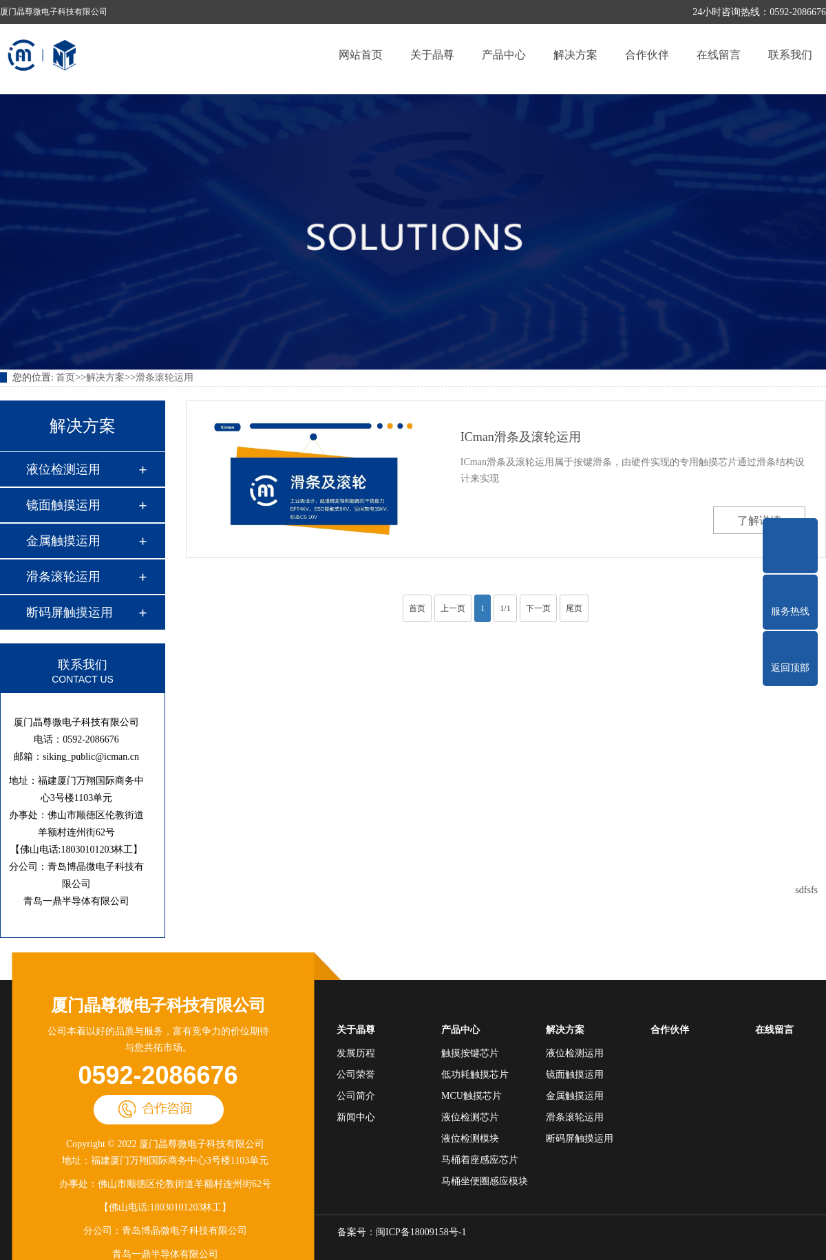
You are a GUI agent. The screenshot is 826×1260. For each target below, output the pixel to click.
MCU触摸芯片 (471, 1096)
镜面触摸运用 (63, 505)
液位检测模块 (470, 1138)
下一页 (538, 608)
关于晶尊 (432, 55)
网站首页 (361, 55)
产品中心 (504, 55)
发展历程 (356, 1053)
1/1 (505, 608)
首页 (65, 377)
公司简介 (356, 1096)
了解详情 (759, 520)
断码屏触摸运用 (69, 612)
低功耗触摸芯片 (475, 1074)
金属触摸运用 (63, 541)
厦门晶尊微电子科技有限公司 (158, 1005)
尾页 (574, 608)
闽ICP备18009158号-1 (421, 1232)
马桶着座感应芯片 (479, 1160)
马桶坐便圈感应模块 (484, 1181)
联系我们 (790, 55)
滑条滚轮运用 (164, 377)
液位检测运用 (63, 469)
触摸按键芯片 (470, 1053)
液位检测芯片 (470, 1117)
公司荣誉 (356, 1074)
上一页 (453, 608)
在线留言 (719, 55)
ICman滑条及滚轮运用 (520, 437)
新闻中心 (356, 1117)
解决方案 (575, 55)
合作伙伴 (647, 55)
